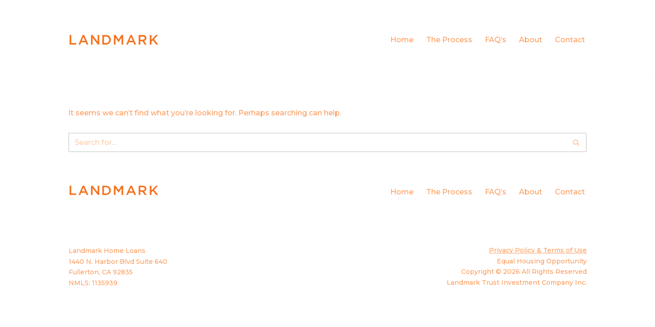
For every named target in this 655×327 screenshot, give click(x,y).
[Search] (317, 142)
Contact (570, 39)
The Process (449, 39)
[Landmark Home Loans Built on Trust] (113, 39)
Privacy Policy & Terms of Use (538, 250)
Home (401, 39)
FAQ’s (495, 39)
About (530, 39)
